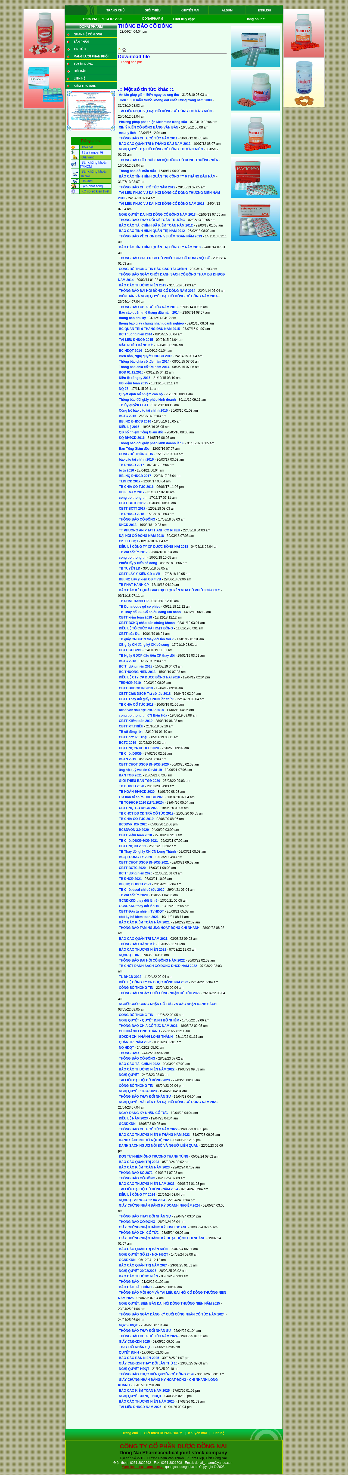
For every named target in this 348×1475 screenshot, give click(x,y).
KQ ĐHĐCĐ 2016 (132, 438)
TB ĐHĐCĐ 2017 (131, 465)
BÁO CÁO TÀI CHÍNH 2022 (139, 1064)
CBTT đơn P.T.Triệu (133, 737)
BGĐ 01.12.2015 (131, 372)
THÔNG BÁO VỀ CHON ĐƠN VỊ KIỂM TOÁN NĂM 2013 (160, 236)
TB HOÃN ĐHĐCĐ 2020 (136, 792)
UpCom (87, 181)
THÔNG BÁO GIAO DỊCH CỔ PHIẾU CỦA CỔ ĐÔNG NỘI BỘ (164, 258)
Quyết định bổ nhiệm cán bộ (141, 394)
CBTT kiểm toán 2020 (135, 835)
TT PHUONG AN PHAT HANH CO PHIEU (149, 530)
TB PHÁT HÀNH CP (134, 585)
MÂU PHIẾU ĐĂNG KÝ (136, 345)
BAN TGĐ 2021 (130, 775)
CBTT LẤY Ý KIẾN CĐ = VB (139, 574)
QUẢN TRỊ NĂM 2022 (135, 1042)
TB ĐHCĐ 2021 (130, 879)
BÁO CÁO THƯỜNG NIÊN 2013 (142, 285)
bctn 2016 (126, 470)
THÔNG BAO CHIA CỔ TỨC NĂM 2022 (148, 1129)
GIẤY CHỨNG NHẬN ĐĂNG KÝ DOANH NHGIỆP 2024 (159, 1205)
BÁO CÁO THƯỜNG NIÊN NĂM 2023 (147, 1184)
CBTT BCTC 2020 (132, 868)
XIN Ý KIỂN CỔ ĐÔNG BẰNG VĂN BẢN (148, 127)
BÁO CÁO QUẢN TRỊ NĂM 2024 (143, 1265)
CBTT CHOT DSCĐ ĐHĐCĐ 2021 (144, 862)
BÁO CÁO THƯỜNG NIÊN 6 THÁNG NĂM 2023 (154, 1135)
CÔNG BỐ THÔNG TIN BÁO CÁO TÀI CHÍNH (153, 269)
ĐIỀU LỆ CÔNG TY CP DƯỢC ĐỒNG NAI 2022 (153, 982)
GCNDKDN (127, 1124)
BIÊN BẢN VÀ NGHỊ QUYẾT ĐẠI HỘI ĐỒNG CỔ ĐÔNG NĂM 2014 (168, 296)
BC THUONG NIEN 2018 (137, 672)
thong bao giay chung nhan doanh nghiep (151, 323)
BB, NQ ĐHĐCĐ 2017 (135, 476)
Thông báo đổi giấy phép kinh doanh (147, 400)
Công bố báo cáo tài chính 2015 (143, 410)
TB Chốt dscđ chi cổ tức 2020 (141, 890)
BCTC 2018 (127, 661)
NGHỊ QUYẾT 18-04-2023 (138, 1091)
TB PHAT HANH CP (133, 601)
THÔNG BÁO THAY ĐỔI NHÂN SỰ (145, 1096)
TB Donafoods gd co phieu (139, 606)
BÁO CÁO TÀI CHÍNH (135, 1287)
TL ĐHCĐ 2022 (130, 977)
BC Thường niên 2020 (135, 873)
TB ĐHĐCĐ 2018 (131, 514)
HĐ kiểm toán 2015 (133, 383)
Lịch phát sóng (92, 186)
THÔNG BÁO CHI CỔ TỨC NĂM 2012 (147, 187)
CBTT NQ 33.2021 (132, 846)
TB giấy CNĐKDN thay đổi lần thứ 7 (146, 639)
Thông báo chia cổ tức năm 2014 (144, 361)
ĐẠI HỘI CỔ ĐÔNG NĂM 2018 (141, 536)
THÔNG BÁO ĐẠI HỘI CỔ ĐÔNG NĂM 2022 (152, 960)
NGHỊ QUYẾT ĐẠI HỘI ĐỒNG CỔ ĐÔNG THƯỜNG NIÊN (161, 149)
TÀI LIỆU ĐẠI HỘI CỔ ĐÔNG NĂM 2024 (148, 1189)
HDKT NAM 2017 (131, 492)
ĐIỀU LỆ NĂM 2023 (133, 1118)
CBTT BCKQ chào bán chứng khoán (147, 623)
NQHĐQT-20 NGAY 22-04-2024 (142, 1200)
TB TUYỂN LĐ (129, 568)
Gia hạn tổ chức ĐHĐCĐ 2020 (141, 797)
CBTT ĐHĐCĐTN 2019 (136, 688)
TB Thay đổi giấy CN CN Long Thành (147, 851)
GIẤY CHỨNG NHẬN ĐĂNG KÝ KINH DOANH (153, 1227)
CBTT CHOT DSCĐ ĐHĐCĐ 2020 (144, 764)
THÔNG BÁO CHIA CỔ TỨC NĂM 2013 (148, 307)
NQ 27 (123, 389)
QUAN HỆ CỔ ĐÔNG (88, 34)
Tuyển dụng (83, 63)
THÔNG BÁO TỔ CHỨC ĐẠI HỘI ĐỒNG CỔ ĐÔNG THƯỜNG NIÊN (168, 160)
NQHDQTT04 (129, 955)
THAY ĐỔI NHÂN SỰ (134, 1347)
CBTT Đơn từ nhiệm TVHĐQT (141, 911)
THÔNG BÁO (129, 1053)
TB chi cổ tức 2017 (133, 552)
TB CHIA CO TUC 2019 (136, 819)
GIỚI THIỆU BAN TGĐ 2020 (139, 781)
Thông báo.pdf (131, 62)
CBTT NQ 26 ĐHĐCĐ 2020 (139, 748)
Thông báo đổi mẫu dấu (137, 171)
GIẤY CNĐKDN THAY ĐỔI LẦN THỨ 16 (148, 1363)
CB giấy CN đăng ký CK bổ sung (144, 645)
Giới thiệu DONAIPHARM (152, 11)
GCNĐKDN (127, 1260)
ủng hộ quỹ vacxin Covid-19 (140, 770)
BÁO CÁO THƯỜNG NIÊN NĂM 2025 (147, 1401)
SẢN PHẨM (81, 41)
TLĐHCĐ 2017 (129, 481)
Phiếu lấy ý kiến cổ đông (138, 563)
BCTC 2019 (127, 743)
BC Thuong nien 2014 (135, 334)
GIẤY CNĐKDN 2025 (134, 1342)
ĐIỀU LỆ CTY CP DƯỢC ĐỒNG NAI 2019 (149, 677)
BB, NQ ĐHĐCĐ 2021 (135, 884)
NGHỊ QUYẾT (129, 1075)
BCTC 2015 (127, 416)
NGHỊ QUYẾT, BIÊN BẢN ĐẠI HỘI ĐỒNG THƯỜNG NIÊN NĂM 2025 (169, 1303)
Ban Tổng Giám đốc (134, 449)
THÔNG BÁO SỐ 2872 (136, 1173)
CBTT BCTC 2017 (132, 503)
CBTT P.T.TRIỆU (131, 726)
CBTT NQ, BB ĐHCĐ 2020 (138, 808)
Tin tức (80, 49)
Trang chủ (115, 10)
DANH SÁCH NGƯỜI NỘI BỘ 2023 (144, 1140)
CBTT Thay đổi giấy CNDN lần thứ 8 (146, 699)
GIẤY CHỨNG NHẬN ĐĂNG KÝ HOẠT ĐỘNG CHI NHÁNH (162, 1238)
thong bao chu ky (132, 318)
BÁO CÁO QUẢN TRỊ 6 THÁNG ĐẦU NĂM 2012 (154, 144)
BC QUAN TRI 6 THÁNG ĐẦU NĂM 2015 (149, 329)
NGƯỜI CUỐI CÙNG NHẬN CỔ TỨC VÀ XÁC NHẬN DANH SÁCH (167, 1004)
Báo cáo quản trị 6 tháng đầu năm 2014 (149, 312)
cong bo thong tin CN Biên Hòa (143, 715)
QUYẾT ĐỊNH (129, 1352)
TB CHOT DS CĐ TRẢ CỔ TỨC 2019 (146, 813)
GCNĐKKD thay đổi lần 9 (138, 900)
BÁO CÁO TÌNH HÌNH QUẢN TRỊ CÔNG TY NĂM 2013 (159, 247)
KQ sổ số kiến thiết (95, 191)
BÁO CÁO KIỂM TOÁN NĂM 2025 (144, 1391)
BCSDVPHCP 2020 (133, 824)
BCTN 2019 (127, 759)
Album (227, 10)
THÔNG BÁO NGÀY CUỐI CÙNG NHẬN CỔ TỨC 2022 (159, 993)
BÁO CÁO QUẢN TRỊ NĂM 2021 (143, 939)
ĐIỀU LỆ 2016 (129, 427)
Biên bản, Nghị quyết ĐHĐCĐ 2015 (146, 356)
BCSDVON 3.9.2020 (134, 830)
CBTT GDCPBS (130, 650)
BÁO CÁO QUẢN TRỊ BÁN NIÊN (143, 1249)
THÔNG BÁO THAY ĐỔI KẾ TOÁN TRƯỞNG (152, 220)
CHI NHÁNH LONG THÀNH (139, 1031)
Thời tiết (87, 147)
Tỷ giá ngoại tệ (92, 152)
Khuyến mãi (190, 10)
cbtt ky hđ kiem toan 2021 (139, 917)
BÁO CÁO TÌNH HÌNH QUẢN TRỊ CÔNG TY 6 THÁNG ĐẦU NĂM (167, 176)
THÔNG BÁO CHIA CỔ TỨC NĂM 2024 (148, 1336)
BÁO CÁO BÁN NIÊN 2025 (139, 1358)
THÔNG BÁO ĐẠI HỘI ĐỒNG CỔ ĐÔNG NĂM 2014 (157, 291)
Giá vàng (88, 157)
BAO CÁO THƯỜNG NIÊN (138, 1276)
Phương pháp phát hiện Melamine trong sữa (153, 122)
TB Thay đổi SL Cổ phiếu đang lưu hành (150, 612)
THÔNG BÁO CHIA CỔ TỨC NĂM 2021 (148, 1026)
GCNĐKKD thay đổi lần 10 (139, 906)
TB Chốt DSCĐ (130, 753)
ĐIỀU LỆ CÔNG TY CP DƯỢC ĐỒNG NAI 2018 (153, 547)
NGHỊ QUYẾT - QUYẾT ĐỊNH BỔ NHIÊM (149, 1020)
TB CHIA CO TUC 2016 (136, 487)
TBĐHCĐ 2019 (130, 683)
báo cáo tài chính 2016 (136, 459)
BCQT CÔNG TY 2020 (135, 857)
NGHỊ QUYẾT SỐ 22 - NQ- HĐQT (143, 1254)
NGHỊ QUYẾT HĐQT (134, 1369)
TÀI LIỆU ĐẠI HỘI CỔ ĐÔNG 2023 (144, 1080)
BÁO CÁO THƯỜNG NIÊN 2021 (142, 949)
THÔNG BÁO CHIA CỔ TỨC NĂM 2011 (148, 138)
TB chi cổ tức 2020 (133, 895)
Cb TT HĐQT (128, 541)
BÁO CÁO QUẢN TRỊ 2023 (139, 1162)
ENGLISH (264, 10)
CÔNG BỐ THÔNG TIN (136, 454)
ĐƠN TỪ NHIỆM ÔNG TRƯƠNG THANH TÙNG (153, 1156)
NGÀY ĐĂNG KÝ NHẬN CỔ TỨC (143, 1113)
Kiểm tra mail (85, 85)
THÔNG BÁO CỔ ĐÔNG (137, 519)
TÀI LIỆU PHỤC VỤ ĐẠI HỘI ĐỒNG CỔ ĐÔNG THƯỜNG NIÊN (165, 111)
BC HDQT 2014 (130, 351)
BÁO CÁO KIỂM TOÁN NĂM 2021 (144, 922)
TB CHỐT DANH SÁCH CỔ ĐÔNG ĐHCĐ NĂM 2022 (158, 966)
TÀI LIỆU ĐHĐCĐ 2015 (136, 340)
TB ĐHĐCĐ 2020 (131, 786)
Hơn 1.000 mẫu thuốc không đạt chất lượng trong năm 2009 (165, 100)
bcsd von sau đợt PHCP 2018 (141, 710)
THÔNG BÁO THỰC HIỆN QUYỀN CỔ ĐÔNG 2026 (156, 1374)
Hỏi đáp (80, 71)
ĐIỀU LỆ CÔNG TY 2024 (137, 1194)
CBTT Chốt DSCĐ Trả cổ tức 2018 (144, 694)
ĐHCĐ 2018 (127, 525)
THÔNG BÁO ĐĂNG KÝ (137, 944)
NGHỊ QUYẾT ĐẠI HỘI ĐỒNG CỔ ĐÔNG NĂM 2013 (157, 214)
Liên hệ (79, 78)
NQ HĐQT (126, 1047)
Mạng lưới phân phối (91, 56)
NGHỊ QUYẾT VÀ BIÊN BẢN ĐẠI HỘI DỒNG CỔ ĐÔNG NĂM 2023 (168, 1102)
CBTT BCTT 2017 (132, 508)
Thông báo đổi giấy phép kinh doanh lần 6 (151, 443)
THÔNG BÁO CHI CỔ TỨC (139, 1233)
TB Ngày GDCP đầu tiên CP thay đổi (147, 655)
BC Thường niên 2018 (135, 666)
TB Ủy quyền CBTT (133, 405)
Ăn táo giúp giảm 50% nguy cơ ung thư (149, 95)
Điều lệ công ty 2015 (134, 378)
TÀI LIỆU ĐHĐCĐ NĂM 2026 (140, 1407)
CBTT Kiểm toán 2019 (136, 721)
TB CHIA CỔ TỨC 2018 (136, 704)
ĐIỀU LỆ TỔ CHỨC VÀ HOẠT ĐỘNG (146, 628)
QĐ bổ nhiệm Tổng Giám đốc (141, 432)
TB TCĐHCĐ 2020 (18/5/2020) (141, 802)
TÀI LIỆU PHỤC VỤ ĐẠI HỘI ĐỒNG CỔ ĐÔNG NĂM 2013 (161, 204)
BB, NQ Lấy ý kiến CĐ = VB (140, 579)
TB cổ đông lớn (130, 732)
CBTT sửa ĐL (129, 634)
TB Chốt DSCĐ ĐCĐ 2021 (138, 841)
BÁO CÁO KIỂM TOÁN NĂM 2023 (144, 1167)
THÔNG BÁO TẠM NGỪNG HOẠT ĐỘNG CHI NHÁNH (159, 928)
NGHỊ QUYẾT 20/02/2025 (137, 1271)
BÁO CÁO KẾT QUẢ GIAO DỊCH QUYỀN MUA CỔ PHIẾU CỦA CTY (169, 590)
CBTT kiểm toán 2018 (135, 617)
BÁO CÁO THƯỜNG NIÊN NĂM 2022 (147, 1069)
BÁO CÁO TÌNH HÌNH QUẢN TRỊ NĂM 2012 (152, 231)
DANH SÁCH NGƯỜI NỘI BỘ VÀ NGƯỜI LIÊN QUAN (158, 1145)
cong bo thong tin (132, 498)
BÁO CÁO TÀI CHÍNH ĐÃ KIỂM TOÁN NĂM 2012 (155, 225)
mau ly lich (127, 133)
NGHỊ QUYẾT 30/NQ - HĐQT (140, 1396)
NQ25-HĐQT (128, 1325)
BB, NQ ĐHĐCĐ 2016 (135, 421)
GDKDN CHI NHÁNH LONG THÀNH (146, 1037)
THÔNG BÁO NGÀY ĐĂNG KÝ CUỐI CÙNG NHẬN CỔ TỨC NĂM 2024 (172, 1314)
